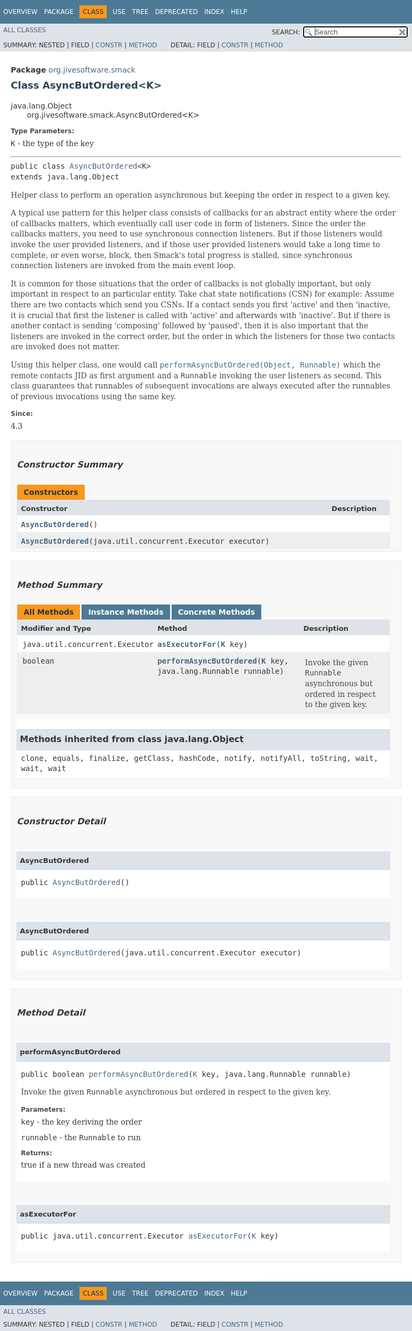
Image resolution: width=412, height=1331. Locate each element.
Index (214, 12)
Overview (20, 12)
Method (143, 45)
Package (58, 12)
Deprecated (176, 12)
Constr (108, 45)
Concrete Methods (216, 612)
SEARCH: (286, 32)
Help (239, 12)
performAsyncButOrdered (206, 661)
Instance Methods (125, 612)
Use (119, 12)
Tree (140, 12)
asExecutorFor (186, 644)
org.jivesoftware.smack (91, 70)
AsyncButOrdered (103, 166)
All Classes (24, 30)
